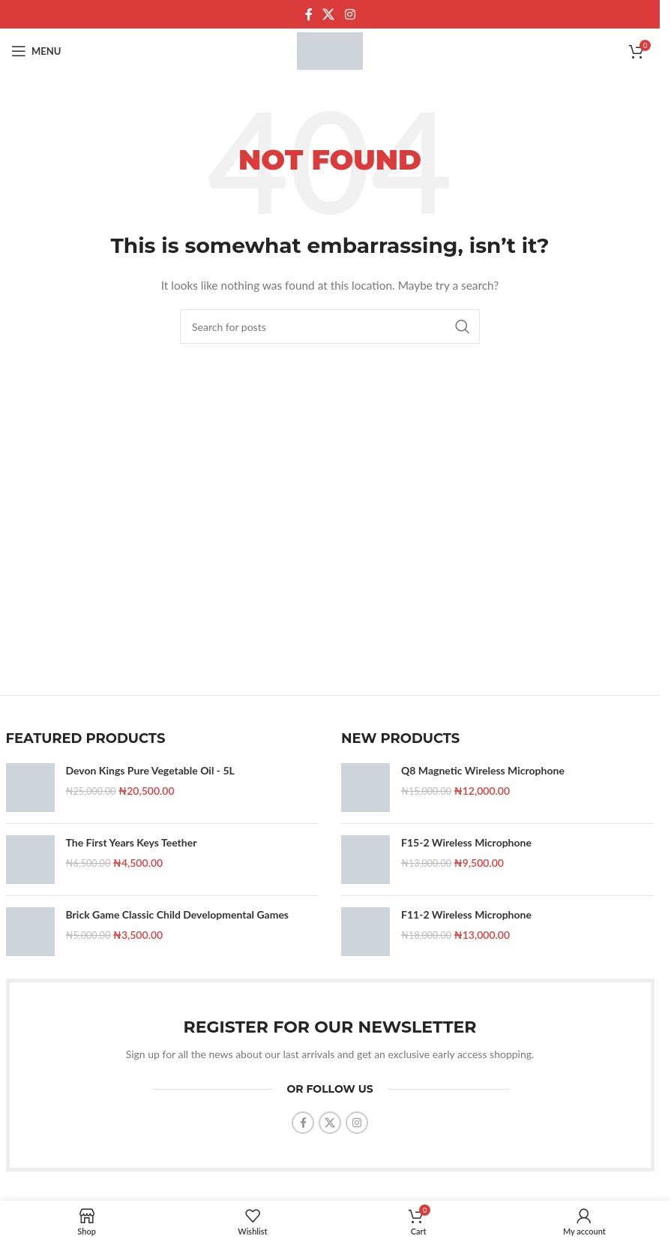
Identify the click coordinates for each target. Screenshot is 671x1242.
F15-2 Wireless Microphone (466, 842)
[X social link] (329, 14)
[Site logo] (330, 50)
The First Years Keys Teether (131, 842)
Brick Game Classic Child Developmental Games (177, 914)
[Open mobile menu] (36, 51)
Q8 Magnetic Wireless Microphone (483, 770)
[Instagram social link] (350, 14)
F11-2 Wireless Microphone (466, 914)
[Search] (330, 326)
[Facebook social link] (309, 14)
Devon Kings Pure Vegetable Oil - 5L (150, 770)
